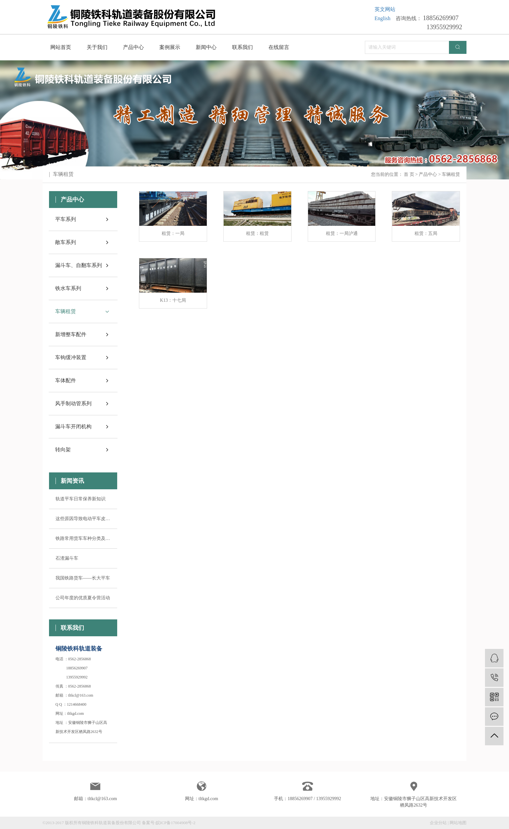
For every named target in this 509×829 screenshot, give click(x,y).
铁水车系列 (68, 288)
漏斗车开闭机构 (73, 426)
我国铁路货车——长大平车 (83, 578)
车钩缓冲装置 (70, 357)
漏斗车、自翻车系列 (78, 265)
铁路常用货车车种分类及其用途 (83, 538)
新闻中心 (206, 47)
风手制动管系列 (73, 403)
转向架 (63, 449)
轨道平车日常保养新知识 (81, 498)
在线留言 (278, 47)
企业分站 (438, 822)
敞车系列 (65, 242)
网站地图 (458, 822)
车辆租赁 (65, 311)
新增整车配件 (70, 334)
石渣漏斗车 (67, 558)
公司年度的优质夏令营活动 (83, 597)
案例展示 (169, 47)
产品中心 (133, 47)
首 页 (409, 174)
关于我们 (97, 47)
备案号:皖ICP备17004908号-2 (168, 822)
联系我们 (242, 47)
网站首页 (60, 47)
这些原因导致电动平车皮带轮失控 (83, 518)
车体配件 (65, 380)
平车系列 (65, 219)
